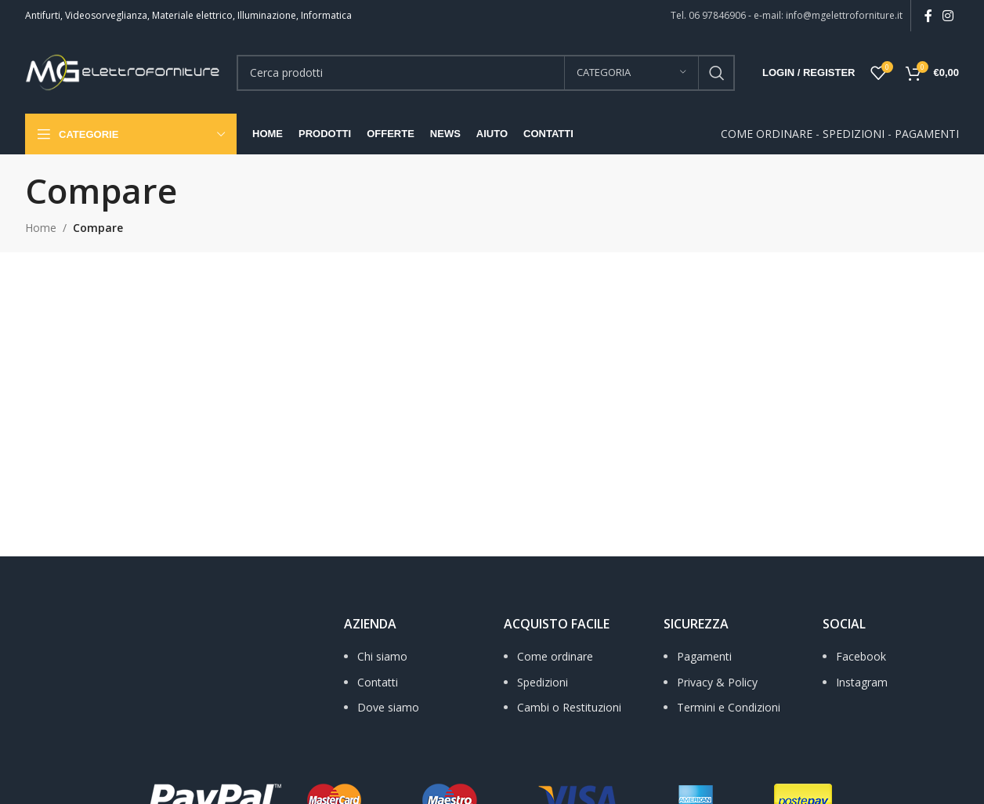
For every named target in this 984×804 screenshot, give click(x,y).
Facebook (861, 656)
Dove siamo (388, 707)
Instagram (862, 682)
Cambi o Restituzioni (569, 707)
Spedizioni (542, 682)
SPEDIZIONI (854, 133)
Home (40, 227)
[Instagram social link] (948, 15)
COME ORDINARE (766, 133)
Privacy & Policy (717, 682)
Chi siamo (382, 656)
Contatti (377, 682)
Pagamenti (704, 656)
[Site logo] (123, 70)
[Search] (486, 73)
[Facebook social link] (928, 15)
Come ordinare (555, 656)
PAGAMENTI (927, 133)
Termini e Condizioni (728, 707)
